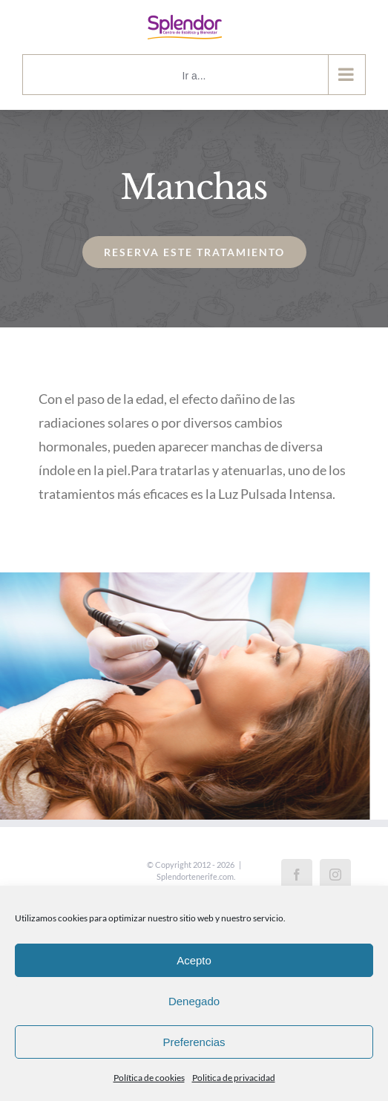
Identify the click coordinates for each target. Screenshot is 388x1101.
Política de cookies (149, 1077)
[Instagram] (335, 874)
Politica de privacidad (233, 1077)
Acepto (194, 960)
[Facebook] (296, 874)
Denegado (194, 1001)
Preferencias (193, 1042)
